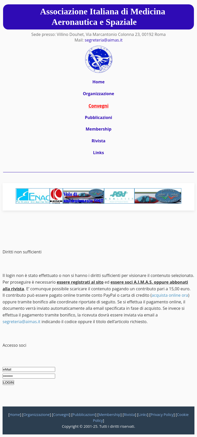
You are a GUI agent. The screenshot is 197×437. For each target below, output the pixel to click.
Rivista (98, 141)
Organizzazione (98, 93)
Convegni (61, 414)
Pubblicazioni (98, 117)
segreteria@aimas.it (104, 40)
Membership (99, 129)
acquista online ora (170, 295)
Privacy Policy (162, 414)
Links (98, 152)
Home (98, 82)
